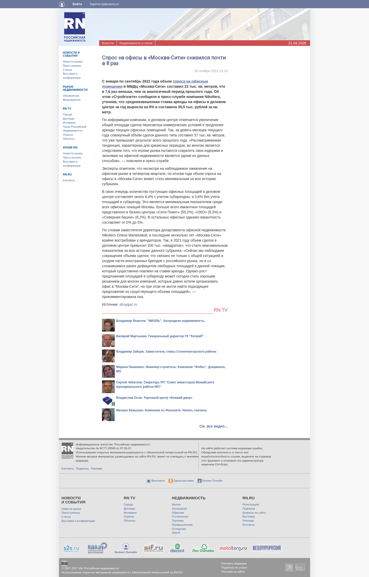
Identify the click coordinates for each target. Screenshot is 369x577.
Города (67, 114)
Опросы (68, 134)
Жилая (176, 504)
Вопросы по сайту (254, 512)
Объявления (71, 95)
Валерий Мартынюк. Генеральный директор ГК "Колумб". (160, 336)
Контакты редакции (234, 563)
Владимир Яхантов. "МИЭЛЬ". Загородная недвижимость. (160, 321)
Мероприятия (71, 99)
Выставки (248, 516)
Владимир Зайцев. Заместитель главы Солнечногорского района (166, 351)
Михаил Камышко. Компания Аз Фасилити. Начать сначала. (161, 410)
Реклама (96, 468)
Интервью (69, 122)
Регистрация (250, 504)
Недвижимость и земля (135, 43)
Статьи (67, 69)
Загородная (179, 508)
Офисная (178, 512)
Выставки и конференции (78, 520)
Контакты (69, 180)
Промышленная (182, 524)
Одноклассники (181, 480)
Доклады (69, 118)
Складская (179, 528)
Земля (176, 532)
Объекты (68, 138)
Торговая (177, 520)
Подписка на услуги (234, 567)
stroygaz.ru (128, 304)
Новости (108, 43)
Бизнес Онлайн (210, 480)
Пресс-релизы (72, 65)
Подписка (82, 468)
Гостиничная (180, 516)
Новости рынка (73, 61)
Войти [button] (77, 4)
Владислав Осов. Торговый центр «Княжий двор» (154, 398)
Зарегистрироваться (104, 4)
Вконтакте (156, 480)
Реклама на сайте (233, 571)
